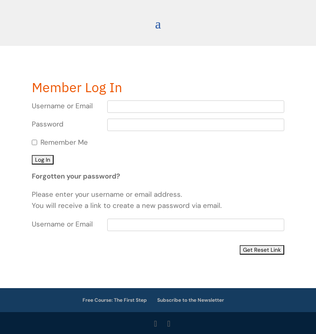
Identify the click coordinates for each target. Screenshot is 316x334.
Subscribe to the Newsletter (190, 300)
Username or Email (62, 105)
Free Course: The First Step (115, 300)
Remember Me (64, 142)
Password (48, 124)
